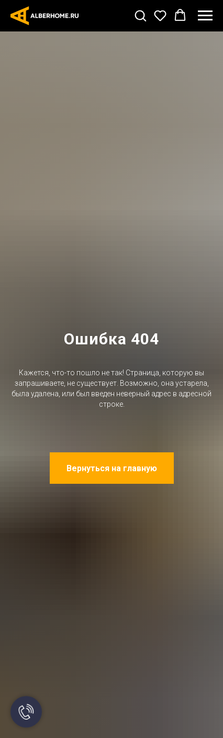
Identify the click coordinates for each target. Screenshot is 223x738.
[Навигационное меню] (205, 15)
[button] (140, 15)
